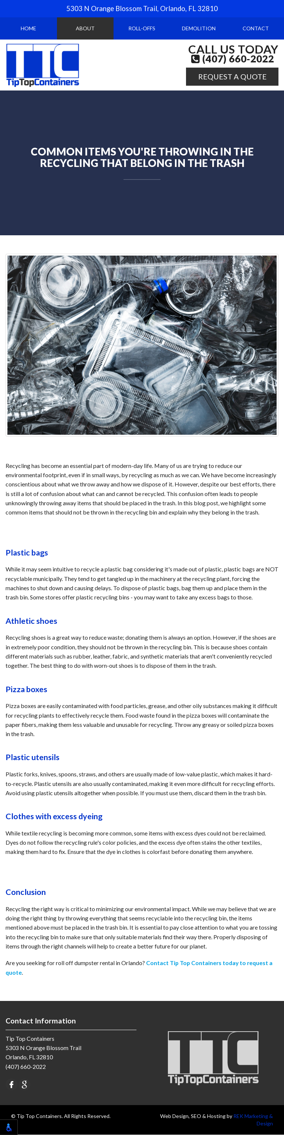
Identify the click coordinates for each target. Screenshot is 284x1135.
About (85, 28)
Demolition (199, 28)
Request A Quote (232, 76)
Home (28, 28)
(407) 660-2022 (232, 59)
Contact (256, 28)
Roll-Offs (141, 28)
